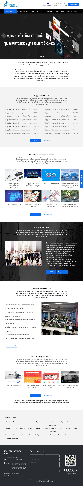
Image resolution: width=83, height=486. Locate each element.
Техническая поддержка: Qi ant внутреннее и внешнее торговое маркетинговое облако (44, 480)
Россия (69, 422)
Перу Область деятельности (35, 12)
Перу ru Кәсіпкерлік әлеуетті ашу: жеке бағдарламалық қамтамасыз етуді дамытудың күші (19, 113)
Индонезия (75, 435)
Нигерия (45, 428)
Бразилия (22, 428)
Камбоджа (38, 435)
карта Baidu (7, 473)
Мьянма (45, 435)
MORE (35, 140)
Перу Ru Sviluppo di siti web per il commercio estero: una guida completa (19, 109)
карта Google (15, 473)
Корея (75, 428)
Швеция (54, 422)
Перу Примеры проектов (48, 12)
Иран (37, 422)
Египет (30, 428)
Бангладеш (15, 438)
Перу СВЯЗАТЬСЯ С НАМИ (72, 12)
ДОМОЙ (6, 475)
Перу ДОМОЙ (10, 11)
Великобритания (46, 422)
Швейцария (62, 422)
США (15, 428)
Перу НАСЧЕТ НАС (22, 11)
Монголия (8, 435)
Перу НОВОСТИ (60, 11)
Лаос (30, 435)
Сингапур (67, 435)
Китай (8, 422)
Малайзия (15, 422)
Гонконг (15, 435)
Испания (8, 428)
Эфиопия (37, 428)
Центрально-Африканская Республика (52, 428)
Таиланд (52, 435)
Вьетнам (60, 435)
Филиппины (8, 438)
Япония (68, 428)
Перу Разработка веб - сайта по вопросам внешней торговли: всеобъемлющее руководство (19, 130)
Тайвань (23, 435)
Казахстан (30, 422)
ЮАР (60, 428)
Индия (23, 422)
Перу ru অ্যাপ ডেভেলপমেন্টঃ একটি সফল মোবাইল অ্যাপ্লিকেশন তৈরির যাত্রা (58, 109)
